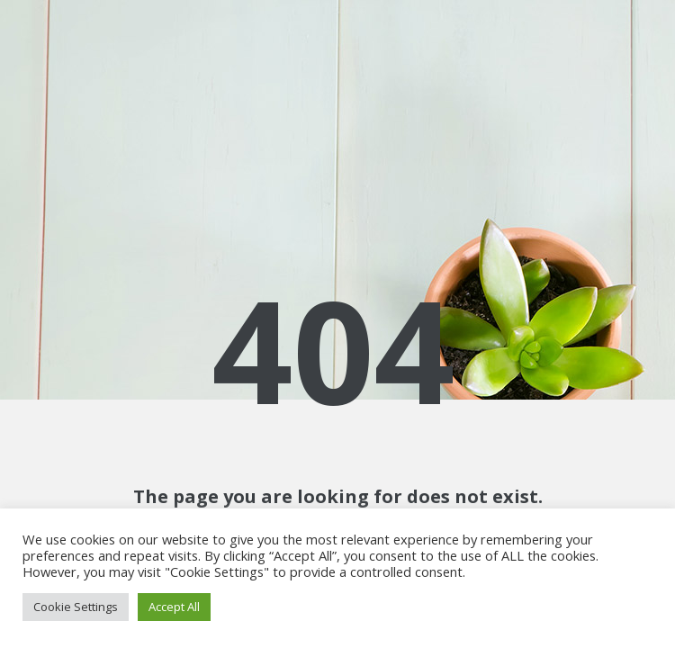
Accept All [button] (174, 606)
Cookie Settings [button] (75, 606)
